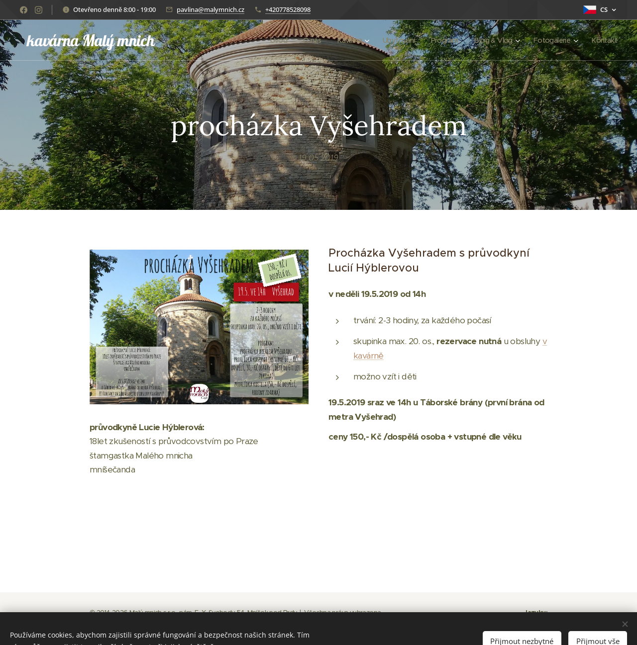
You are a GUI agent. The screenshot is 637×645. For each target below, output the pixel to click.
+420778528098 (288, 9)
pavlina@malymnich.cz (210, 9)
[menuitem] (263, 40)
